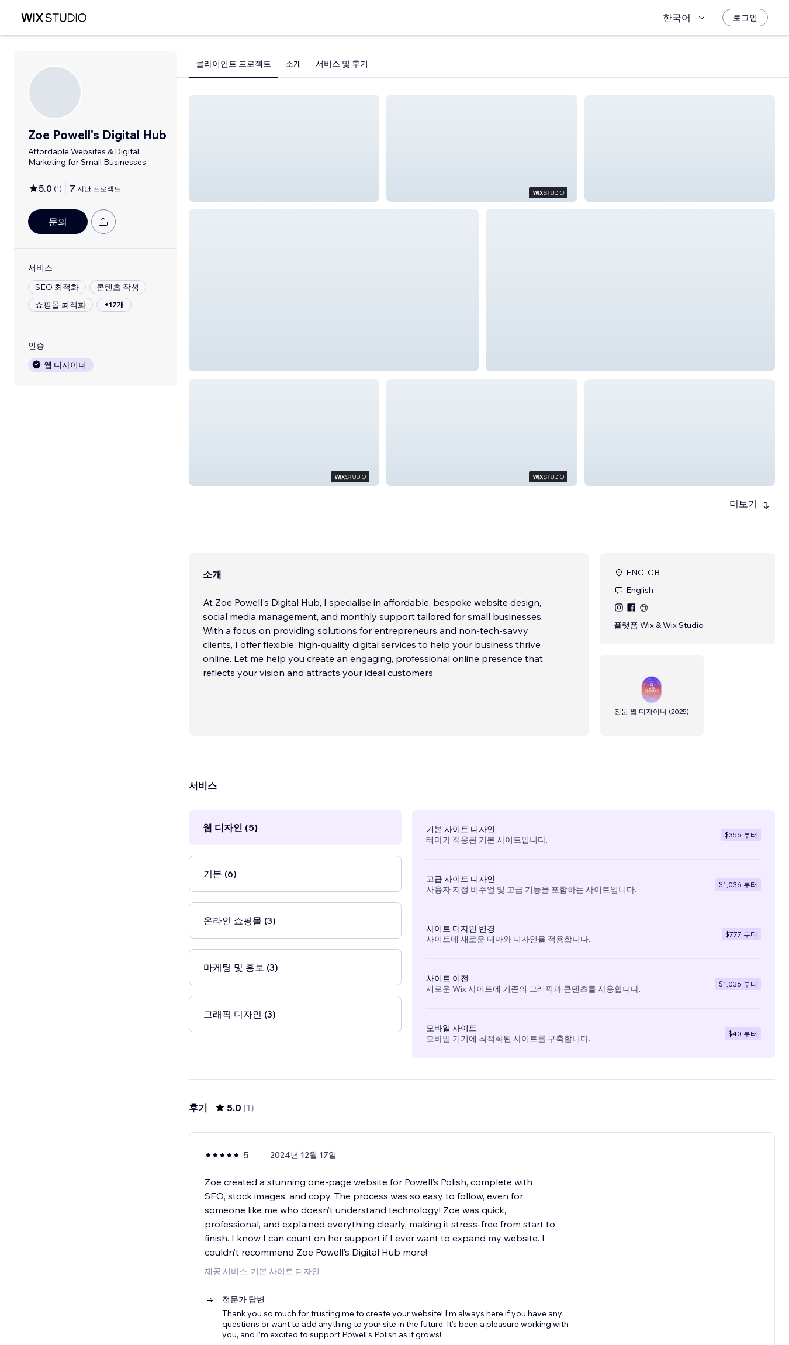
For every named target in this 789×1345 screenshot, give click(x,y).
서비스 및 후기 (342, 63)
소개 (293, 63)
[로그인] (745, 17)
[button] (284, 148)
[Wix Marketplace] (53, 18)
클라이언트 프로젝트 (233, 63)
